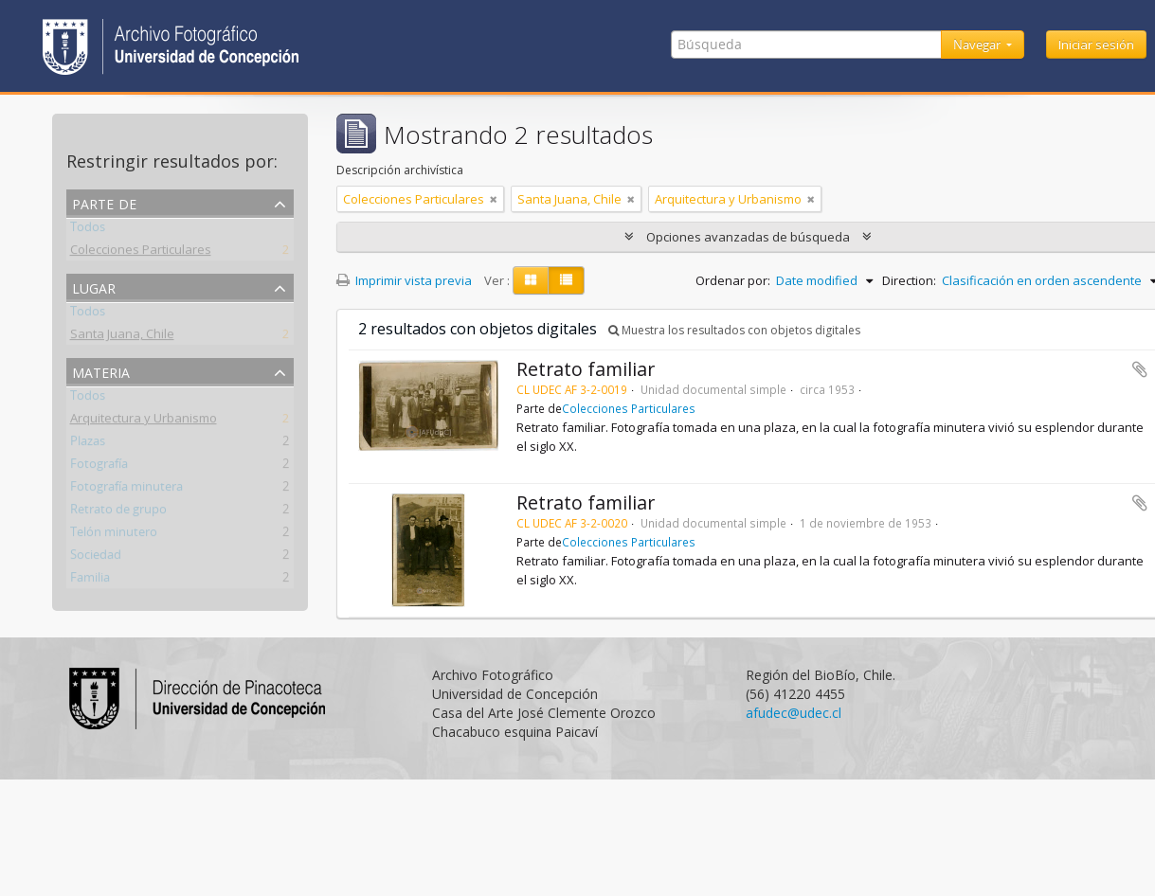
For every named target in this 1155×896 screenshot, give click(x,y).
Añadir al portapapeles (1139, 369)
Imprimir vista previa (404, 280)
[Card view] (531, 280)
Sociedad (95, 557)
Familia (90, 580)
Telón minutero (113, 535)
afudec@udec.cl (793, 713)
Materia (101, 371)
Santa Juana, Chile (122, 337)
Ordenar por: (732, 280)
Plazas (87, 444)
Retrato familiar (585, 369)
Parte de (104, 202)
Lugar (94, 286)
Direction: (909, 280)
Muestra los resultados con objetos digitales (734, 330)
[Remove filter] (493, 198)
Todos (87, 230)
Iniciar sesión (1096, 44)
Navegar (978, 44)
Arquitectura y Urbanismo (143, 421)
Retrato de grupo (118, 512)
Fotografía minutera (126, 489)
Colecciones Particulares (140, 252)
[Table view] (566, 280)
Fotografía (99, 466)
